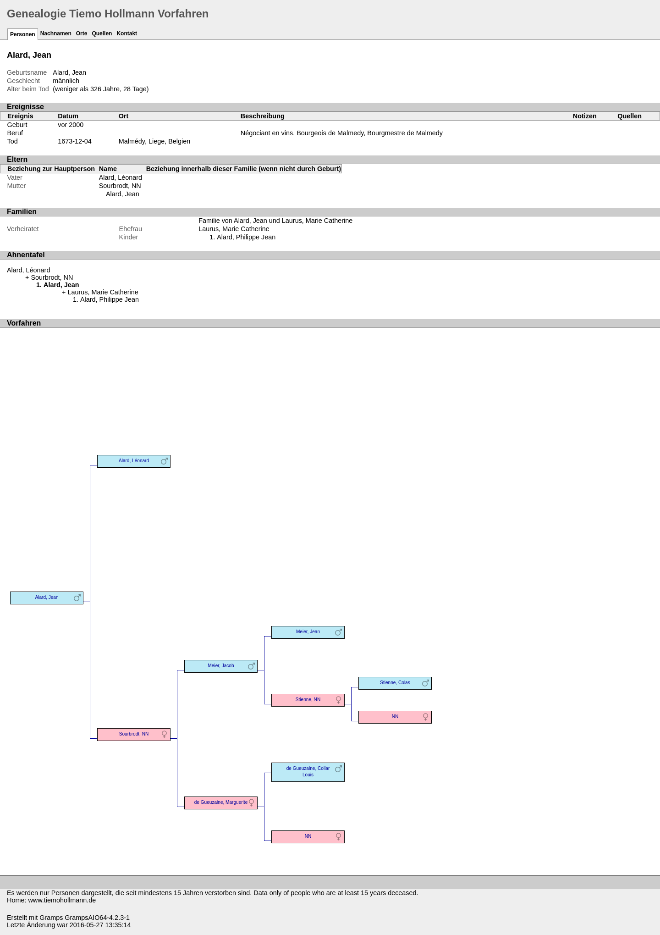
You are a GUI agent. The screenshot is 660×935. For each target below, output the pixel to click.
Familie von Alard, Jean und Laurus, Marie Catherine (275, 220)
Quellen (102, 33)
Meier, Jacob (221, 665)
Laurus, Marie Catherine (233, 228)
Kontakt (126, 33)
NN (395, 716)
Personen (22, 34)
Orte (82, 33)
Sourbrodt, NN (120, 185)
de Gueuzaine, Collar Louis (308, 771)
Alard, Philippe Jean (246, 237)
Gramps (51, 917)
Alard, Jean (122, 194)
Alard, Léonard (120, 177)
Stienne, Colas (395, 682)
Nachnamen (56, 33)
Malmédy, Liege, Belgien (155, 141)
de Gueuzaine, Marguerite (221, 802)
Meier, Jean (308, 631)
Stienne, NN (308, 699)
